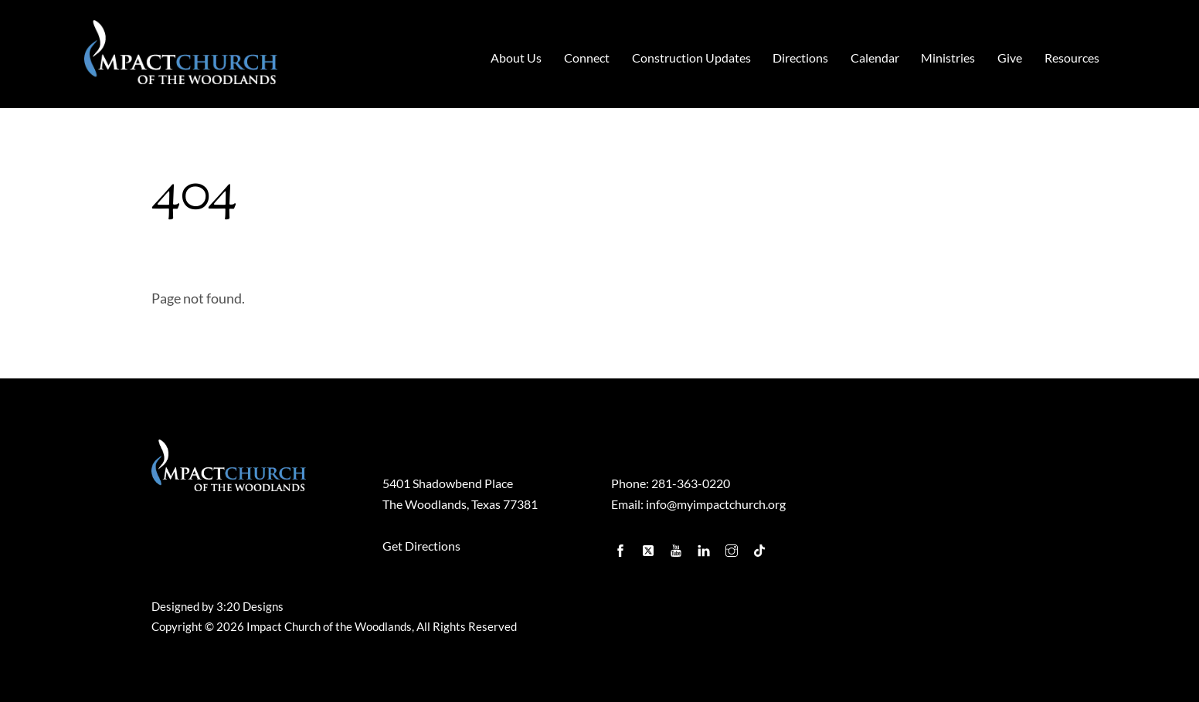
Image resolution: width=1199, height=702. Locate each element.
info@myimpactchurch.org (716, 504)
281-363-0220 (690, 483)
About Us (516, 57)
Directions (800, 57)
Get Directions (421, 545)
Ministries (948, 57)
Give (1009, 57)
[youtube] (677, 547)
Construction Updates (691, 57)
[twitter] (650, 547)
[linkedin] (705, 547)
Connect (587, 57)
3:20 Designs (250, 606)
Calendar (875, 57)
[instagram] (733, 547)
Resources (1071, 57)
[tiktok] (761, 547)
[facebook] (622, 547)
